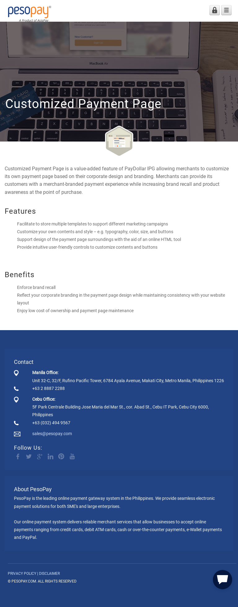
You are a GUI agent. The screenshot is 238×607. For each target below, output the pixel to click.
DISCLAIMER (49, 573)
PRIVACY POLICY (22, 573)
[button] (222, 579)
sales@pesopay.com (52, 433)
